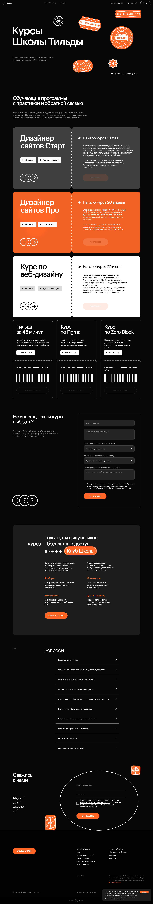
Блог (78, 852)
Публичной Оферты (114, 882)
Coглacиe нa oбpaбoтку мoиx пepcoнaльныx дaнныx (99, 801)
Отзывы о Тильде (82, 864)
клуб (54, 3)
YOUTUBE (63, 3)
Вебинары (112, 858)
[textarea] (109, 434)
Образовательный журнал (118, 852)
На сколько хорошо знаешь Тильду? (99, 455)
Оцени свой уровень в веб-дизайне (99, 443)
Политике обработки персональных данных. (120, 898)
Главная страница (83, 849)
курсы (47, 3)
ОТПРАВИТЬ (95, 496)
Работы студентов (116, 3)
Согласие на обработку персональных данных (27, 892)
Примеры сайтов (82, 858)
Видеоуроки (112, 855)
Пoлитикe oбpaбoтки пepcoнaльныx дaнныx (114, 488)
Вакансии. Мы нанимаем (85, 861)
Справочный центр (115, 849)
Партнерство (131, 3)
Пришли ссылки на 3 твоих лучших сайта (102, 467)
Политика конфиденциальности (86, 892)
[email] (109, 423)
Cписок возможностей (84, 855)
